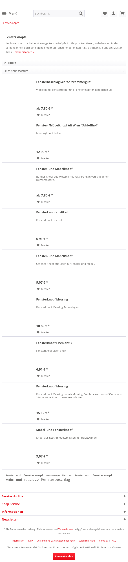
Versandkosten (65, 529)
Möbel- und (14, 480)
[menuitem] (9, 13)
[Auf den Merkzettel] (43, 115)
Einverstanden (64, 556)
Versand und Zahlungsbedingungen (56, 540)
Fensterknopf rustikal (52, 212)
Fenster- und (14, 475)
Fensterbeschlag (55, 479)
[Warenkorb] (122, 13)
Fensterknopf (34, 475)
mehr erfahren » (24, 52)
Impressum (18, 540)
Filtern (10, 62)
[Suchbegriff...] (59, 13)
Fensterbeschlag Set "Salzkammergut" (63, 82)
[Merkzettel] (104, 13)
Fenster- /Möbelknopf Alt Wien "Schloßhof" (67, 125)
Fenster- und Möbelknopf (54, 169)
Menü (9, 13)
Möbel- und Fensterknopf (54, 430)
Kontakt (103, 540)
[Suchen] (81, 13)
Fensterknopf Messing (52, 299)
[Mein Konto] (113, 13)
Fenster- (67, 475)
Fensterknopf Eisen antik (54, 343)
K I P (30, 540)
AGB (114, 540)
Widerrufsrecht (87, 540)
